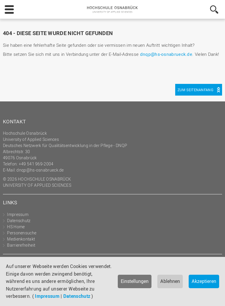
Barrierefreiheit (21, 245)
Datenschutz (76, 296)
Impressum (47, 296)
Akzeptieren (204, 281)
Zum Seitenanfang (195, 89)
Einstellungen (135, 281)
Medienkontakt (21, 239)
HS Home (16, 226)
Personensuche (21, 233)
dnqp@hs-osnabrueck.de (166, 54)
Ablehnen (170, 281)
